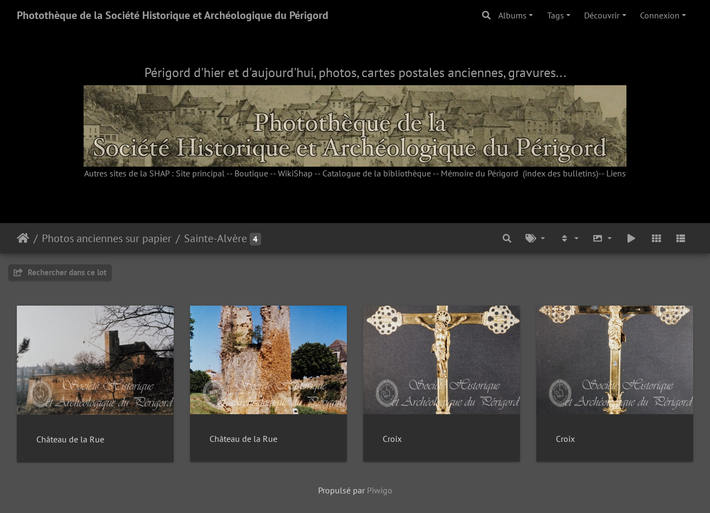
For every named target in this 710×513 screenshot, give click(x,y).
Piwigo (379, 490)
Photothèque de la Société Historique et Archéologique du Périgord (172, 15)
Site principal (200, 173)
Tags (555, 15)
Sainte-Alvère (215, 238)
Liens (616, 173)
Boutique (251, 173)
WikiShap (295, 173)
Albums (512, 15)
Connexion (660, 15)
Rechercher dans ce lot (60, 272)
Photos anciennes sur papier (107, 238)
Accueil (23, 238)
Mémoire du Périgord (479, 173)
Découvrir (601, 15)
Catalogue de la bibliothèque (376, 173)
